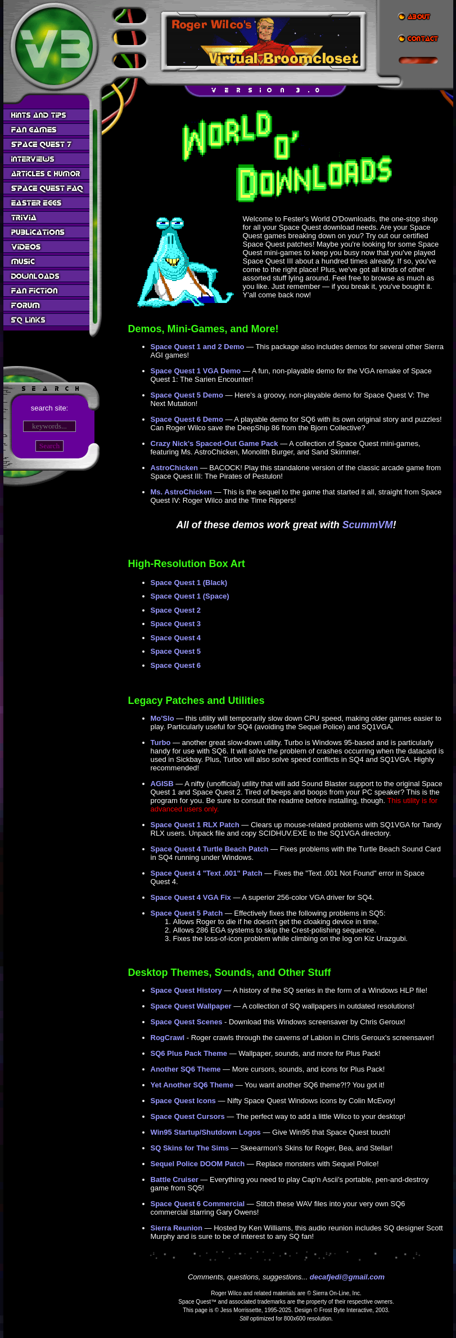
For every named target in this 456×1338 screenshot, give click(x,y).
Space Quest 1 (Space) (190, 596)
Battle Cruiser (174, 1179)
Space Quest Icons (183, 1100)
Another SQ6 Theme (186, 1069)
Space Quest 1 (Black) (189, 582)
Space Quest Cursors (188, 1116)
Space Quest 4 (176, 638)
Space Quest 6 (176, 665)
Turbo (161, 742)
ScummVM (367, 524)
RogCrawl (168, 1037)
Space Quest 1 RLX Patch (195, 824)
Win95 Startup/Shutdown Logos (206, 1132)
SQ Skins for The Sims (190, 1148)
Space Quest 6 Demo (187, 419)
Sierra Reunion (176, 1228)
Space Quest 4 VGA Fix (191, 897)
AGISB (162, 783)
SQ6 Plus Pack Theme (189, 1053)
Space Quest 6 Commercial (198, 1203)
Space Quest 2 (176, 610)
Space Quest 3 (176, 623)
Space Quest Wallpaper (191, 1006)
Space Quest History (186, 990)
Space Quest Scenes (187, 1022)
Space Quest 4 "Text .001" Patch (207, 873)
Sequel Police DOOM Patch (198, 1163)
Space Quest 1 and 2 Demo (198, 346)
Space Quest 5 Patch (187, 913)
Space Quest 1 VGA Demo (196, 371)
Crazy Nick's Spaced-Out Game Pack (214, 443)
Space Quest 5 (176, 651)
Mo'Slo (162, 718)
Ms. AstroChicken (181, 492)
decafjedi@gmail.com (347, 1277)
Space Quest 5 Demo (187, 395)
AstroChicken (174, 467)
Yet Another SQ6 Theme (192, 1085)
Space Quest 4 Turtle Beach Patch (210, 849)
